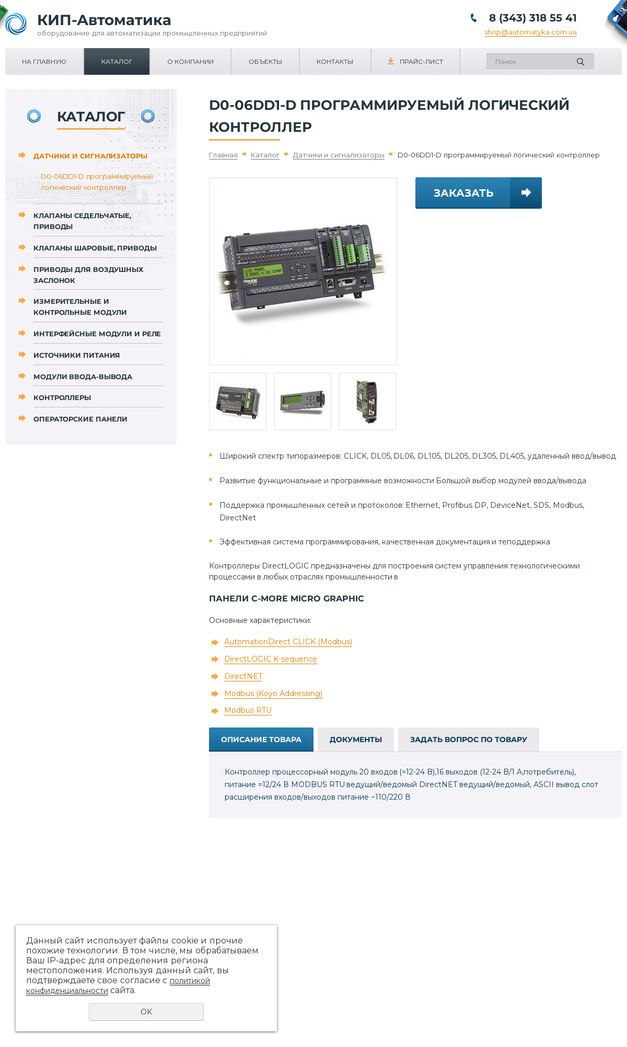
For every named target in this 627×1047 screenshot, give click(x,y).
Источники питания (76, 355)
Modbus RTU (248, 710)
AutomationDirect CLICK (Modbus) (288, 641)
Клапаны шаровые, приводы (95, 248)
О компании (190, 61)
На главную (44, 61)
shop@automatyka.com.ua (530, 32)
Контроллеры (62, 397)
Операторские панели (80, 419)
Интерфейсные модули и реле (97, 333)
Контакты (335, 61)
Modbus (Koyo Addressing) (273, 693)
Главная (223, 155)
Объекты (265, 61)
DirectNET (243, 676)
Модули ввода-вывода (82, 376)
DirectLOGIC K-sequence (270, 659)
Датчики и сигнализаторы (90, 156)
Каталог (117, 61)
